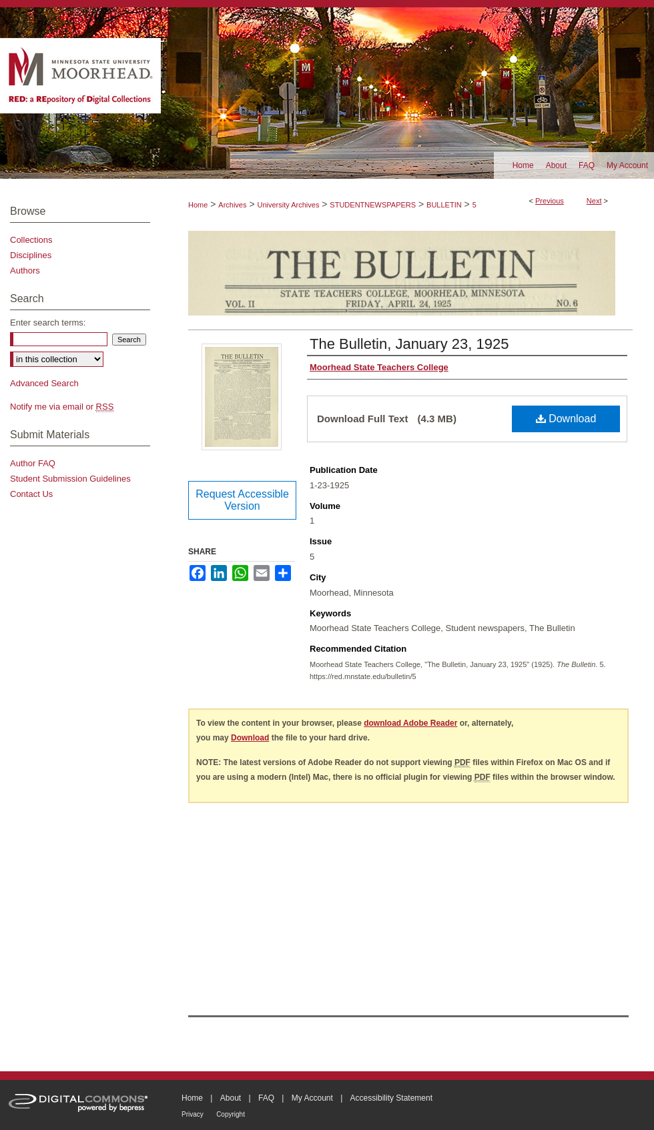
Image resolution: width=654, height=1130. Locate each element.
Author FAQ (32, 463)
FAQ (266, 1098)
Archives (232, 205)
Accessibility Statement (391, 1098)
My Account (312, 1098)
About (230, 1098)
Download (566, 418)
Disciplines (30, 255)
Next (594, 201)
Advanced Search (44, 383)
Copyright (230, 1114)
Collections (31, 240)
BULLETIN (444, 205)
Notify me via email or (61, 407)
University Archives (288, 205)
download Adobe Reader (410, 723)
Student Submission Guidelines (70, 479)
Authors (25, 270)
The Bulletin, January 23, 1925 (409, 344)
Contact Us (31, 494)
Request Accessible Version (242, 500)
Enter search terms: (47, 323)
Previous (549, 201)
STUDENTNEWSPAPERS (373, 205)
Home (198, 205)
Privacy (193, 1114)
